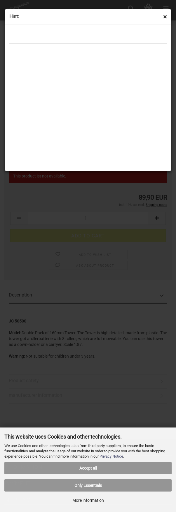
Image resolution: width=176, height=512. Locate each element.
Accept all (88, 468)
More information (88, 500)
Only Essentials (88, 485)
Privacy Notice (111, 456)
